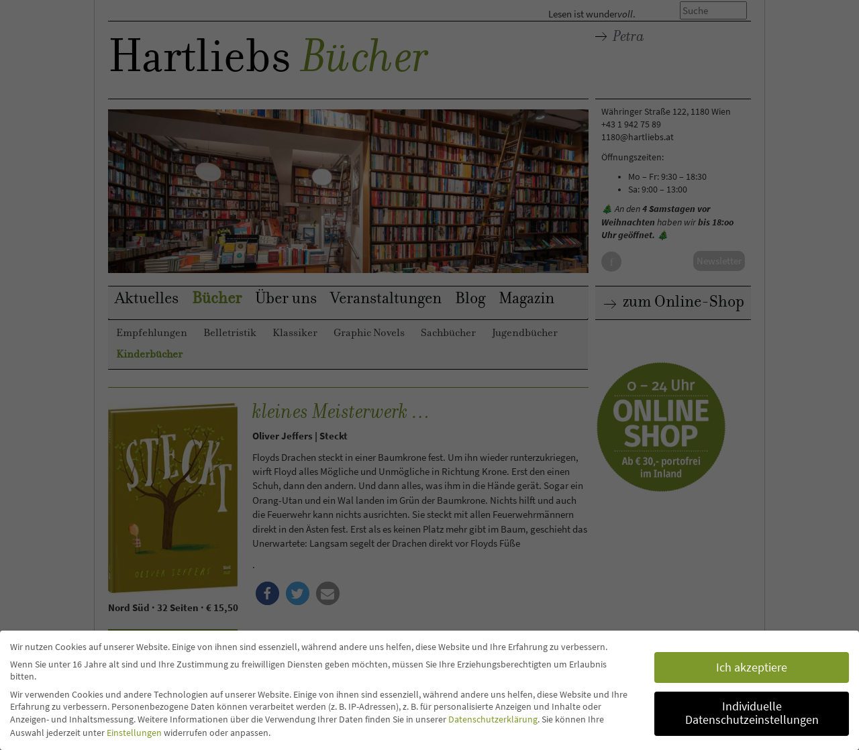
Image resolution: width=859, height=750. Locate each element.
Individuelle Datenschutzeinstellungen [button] (752, 713)
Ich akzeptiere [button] (751, 667)
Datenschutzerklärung (493, 719)
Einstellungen (134, 733)
